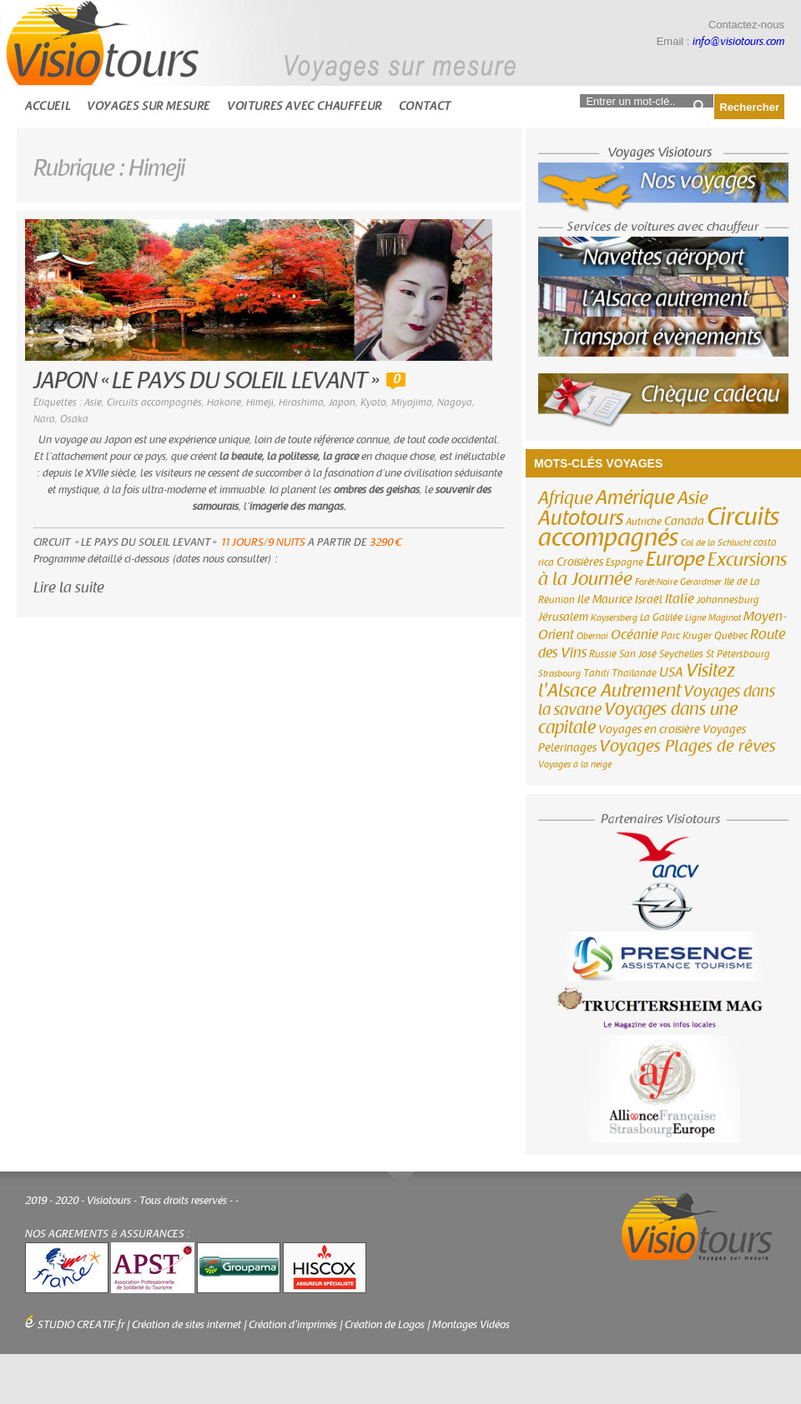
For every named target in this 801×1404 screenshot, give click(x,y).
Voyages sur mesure (148, 106)
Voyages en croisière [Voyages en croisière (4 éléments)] (649, 730)
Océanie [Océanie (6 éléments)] (634, 634)
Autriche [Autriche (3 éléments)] (644, 521)
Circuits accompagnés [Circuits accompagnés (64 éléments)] (658, 527)
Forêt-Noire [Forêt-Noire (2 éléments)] (656, 582)
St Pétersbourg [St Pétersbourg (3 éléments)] (738, 654)
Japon (342, 402)
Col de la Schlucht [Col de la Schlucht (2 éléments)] (716, 542)
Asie (93, 402)
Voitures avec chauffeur (304, 106)
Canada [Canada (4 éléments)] (684, 521)
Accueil (47, 106)
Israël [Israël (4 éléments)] (648, 600)
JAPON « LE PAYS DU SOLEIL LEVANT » (205, 381)
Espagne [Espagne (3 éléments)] (624, 562)
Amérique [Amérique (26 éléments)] (635, 498)
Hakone (224, 402)
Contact (425, 106)
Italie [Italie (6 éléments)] (679, 599)
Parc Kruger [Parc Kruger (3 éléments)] (686, 636)
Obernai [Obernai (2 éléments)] (592, 636)
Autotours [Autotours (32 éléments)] (580, 518)
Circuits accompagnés (154, 402)
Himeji (260, 402)
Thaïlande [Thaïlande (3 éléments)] (634, 673)
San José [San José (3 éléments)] (638, 654)
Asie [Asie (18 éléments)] (693, 498)
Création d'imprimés (293, 1325)
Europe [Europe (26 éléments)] (675, 559)
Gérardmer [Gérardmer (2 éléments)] (701, 582)
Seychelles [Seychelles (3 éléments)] (681, 654)
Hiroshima (301, 402)
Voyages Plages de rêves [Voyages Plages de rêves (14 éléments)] (687, 746)
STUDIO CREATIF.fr (81, 1325)
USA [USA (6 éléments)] (671, 672)
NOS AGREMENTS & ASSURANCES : (107, 1234)
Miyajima (411, 402)
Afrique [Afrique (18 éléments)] (565, 498)
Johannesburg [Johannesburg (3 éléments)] (728, 600)
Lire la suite (68, 588)
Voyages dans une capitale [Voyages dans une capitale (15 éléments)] (638, 718)
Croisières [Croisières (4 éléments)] (580, 562)
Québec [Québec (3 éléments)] (731, 636)
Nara (44, 419)
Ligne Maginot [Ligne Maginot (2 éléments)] (713, 617)
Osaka (74, 419)
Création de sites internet (186, 1325)
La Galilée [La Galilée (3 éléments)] (661, 617)
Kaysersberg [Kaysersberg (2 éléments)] (614, 617)
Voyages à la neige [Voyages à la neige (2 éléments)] (575, 764)
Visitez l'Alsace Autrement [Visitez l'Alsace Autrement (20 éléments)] (636, 681)
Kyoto (373, 402)
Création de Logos (385, 1325)
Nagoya (454, 402)
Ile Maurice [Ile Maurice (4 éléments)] (604, 600)
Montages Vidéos (471, 1325)
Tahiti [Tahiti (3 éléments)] (596, 673)
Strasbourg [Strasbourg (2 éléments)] (559, 673)
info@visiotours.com (738, 41)
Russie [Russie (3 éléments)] (603, 654)
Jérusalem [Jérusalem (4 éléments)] (563, 617)
